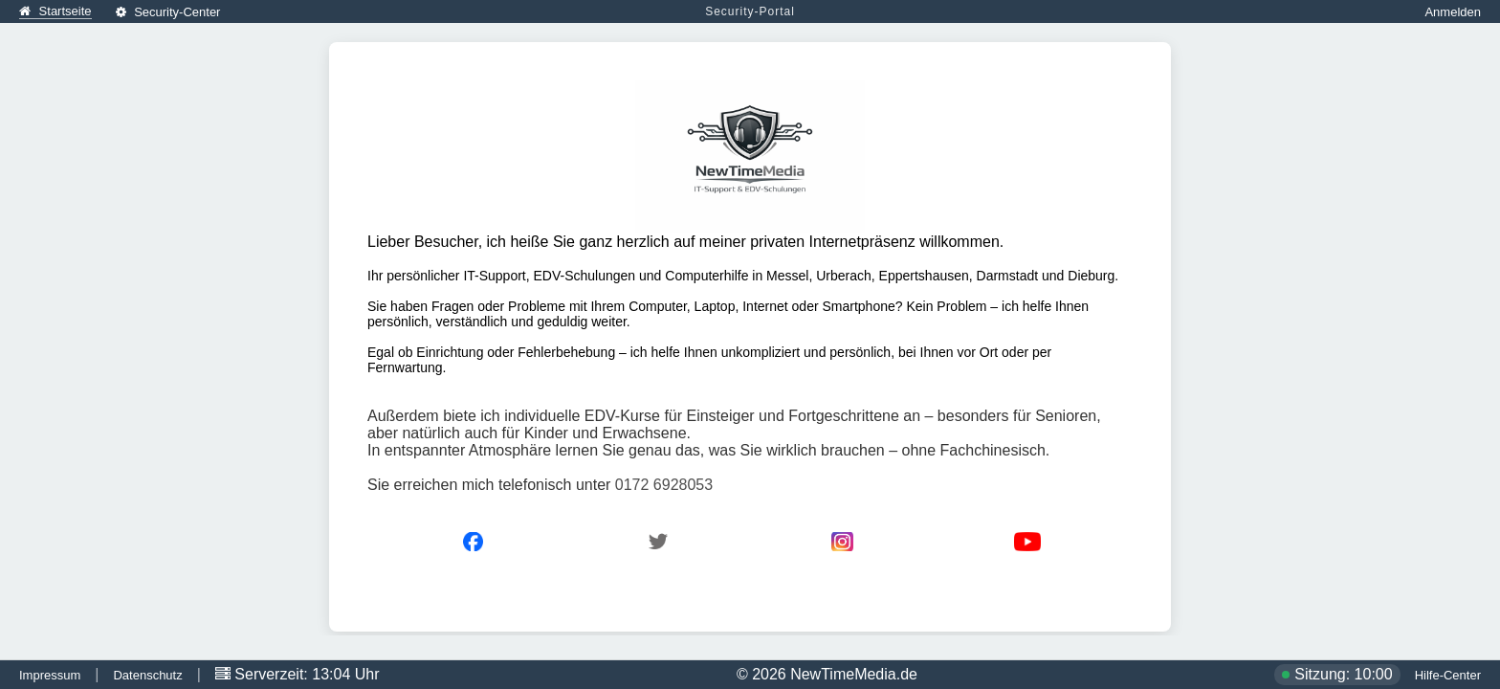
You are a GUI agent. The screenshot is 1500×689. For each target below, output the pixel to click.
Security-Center (168, 12)
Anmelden (1452, 12)
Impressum (49, 675)
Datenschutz (147, 675)
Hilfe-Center (1448, 675)
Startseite (55, 11)
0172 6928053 (664, 485)
